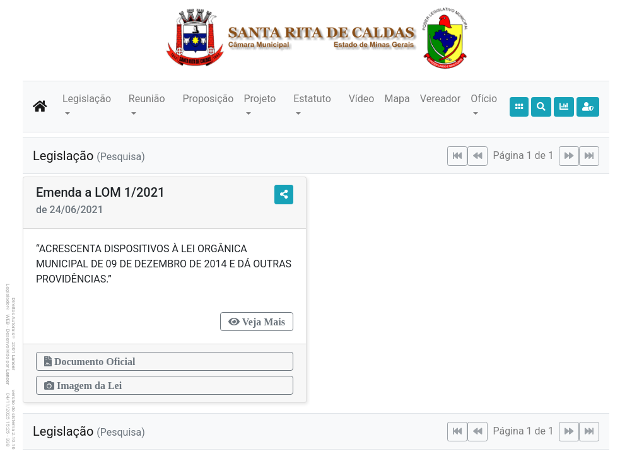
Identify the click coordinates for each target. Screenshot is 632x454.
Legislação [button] (86, 99)
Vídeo (362, 99)
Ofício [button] (484, 99)
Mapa (396, 99)
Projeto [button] (259, 99)
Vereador (440, 99)
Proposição (207, 99)
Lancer (13, 363)
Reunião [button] (147, 99)
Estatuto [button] (312, 99)
